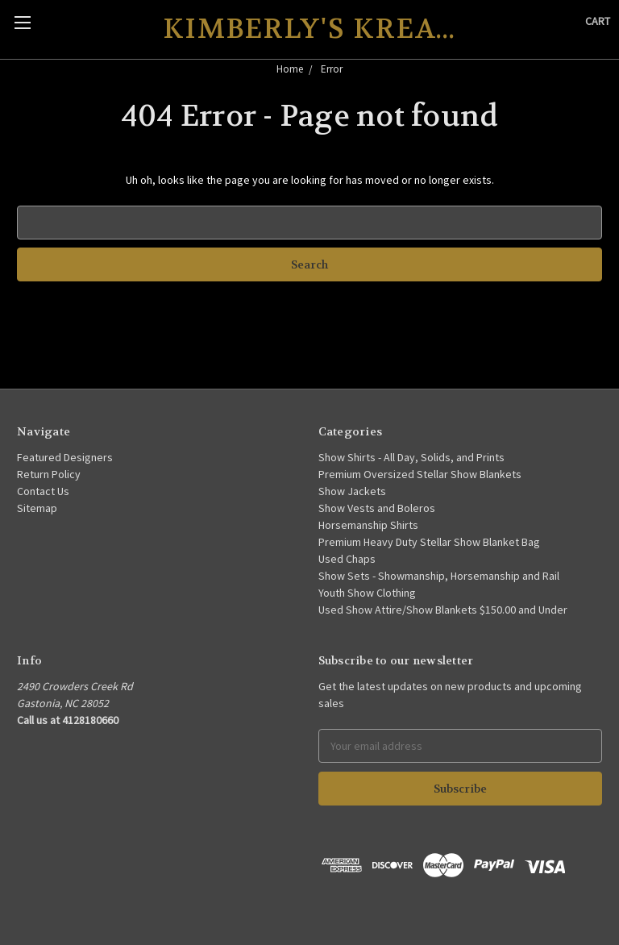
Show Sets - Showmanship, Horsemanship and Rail (438, 575)
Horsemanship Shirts (368, 525)
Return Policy (49, 474)
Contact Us (43, 491)
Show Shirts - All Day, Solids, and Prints (411, 457)
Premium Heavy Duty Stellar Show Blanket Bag (429, 542)
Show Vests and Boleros (376, 508)
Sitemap (37, 508)
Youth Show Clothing (367, 592)
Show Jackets (352, 491)
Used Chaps (347, 559)
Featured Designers (65, 457)
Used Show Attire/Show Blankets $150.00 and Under (442, 609)
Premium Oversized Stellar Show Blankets (419, 474)
